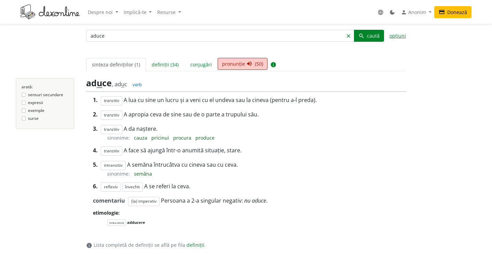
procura (183, 138)
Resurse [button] (167, 12)
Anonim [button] (414, 12)
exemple (36, 110)
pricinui (160, 138)
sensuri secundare (45, 95)
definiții (195, 245)
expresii (35, 102)
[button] (380, 12)
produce (205, 138)
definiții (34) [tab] (165, 64)
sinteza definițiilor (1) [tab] (116, 64)
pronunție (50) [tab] (242, 64)
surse (33, 118)
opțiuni (398, 36)
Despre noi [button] (101, 12)
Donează (453, 12)
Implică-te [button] (136, 12)
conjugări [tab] (201, 64)
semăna (143, 173)
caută (369, 36)
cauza (141, 138)
